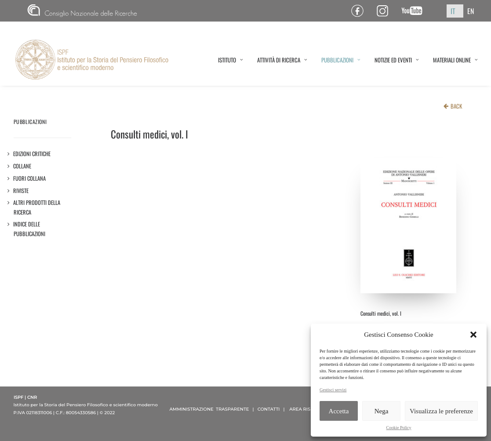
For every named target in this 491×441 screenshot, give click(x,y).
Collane (22, 166)
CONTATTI (269, 409)
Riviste (21, 190)
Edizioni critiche (32, 153)
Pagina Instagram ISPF (386, 10)
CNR (82, 10)
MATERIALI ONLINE (455, 59)
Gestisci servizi (333, 389)
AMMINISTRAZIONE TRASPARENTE (209, 409)
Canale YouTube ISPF (415, 10)
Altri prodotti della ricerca (37, 207)
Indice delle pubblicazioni (29, 229)
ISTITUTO (230, 59)
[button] (473, 334)
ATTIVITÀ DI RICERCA (282, 59)
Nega (382, 411)
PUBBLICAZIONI (340, 59)
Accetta (339, 411)
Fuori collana (30, 178)
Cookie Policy (398, 427)
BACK (456, 106)
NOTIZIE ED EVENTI (397, 59)
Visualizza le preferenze (441, 411)
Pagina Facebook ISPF (360, 10)
